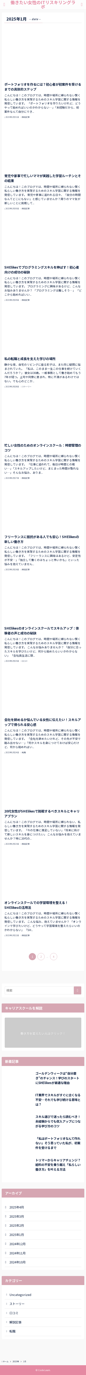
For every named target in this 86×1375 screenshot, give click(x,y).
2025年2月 (16, 1225)
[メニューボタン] (4, 4)
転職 (12, 1331)
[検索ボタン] (82, 4)
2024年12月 (17, 1244)
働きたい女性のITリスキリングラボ (43, 4)
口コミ (13, 1313)
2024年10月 (17, 1262)
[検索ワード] (43, 990)
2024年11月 (17, 1253)
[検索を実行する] (77, 990)
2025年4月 (16, 1207)
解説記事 (15, 1322)
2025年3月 (16, 1216)
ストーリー (16, 1303)
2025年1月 (16, 1234)
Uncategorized (20, 1294)
